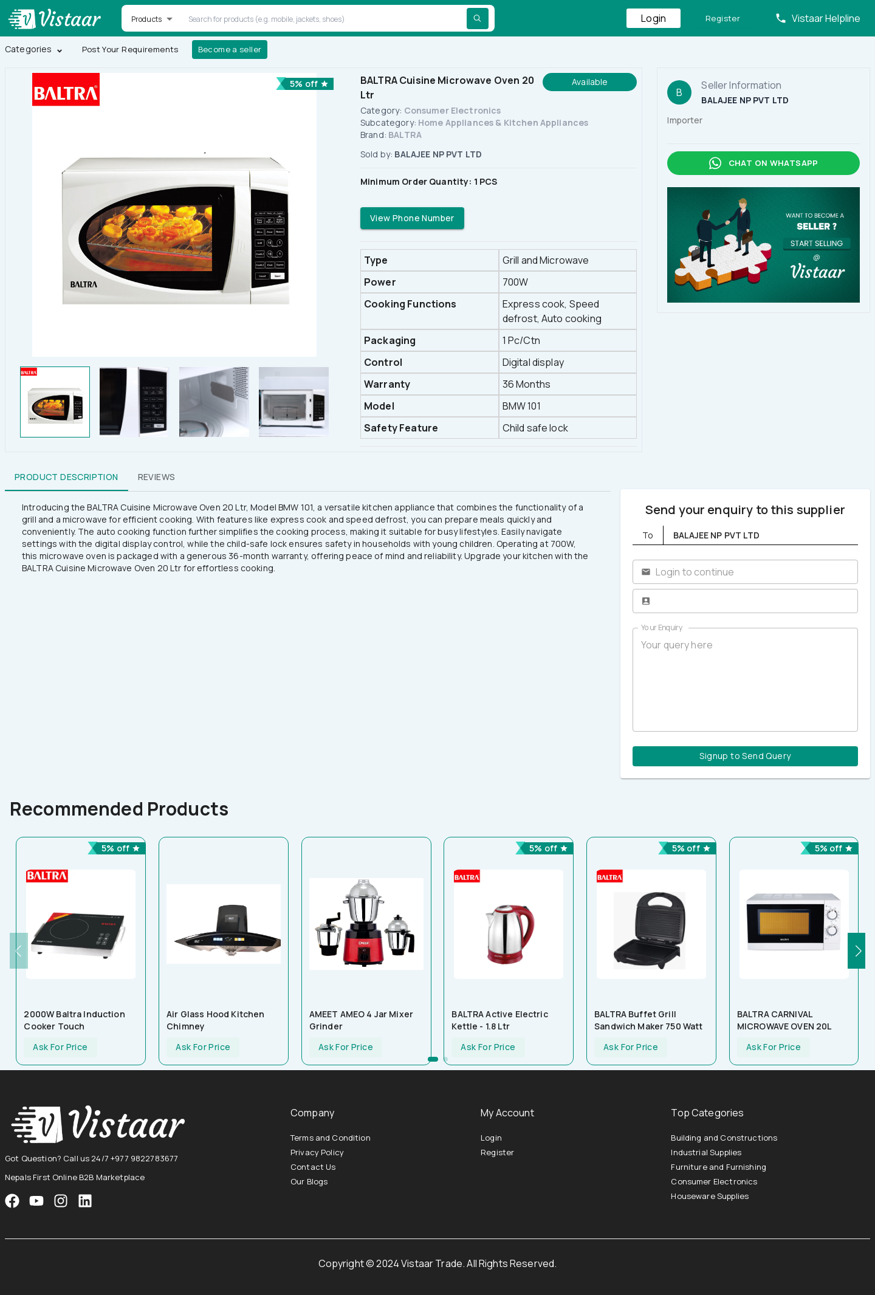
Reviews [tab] (156, 476)
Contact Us (313, 1166)
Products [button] (146, 19)
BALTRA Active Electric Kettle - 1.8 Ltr (499, 1020)
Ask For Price (60, 1047)
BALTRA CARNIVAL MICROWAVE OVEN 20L (784, 1020)
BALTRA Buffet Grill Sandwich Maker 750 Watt (648, 1020)
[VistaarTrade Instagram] (36, 1201)
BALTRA (405, 134)
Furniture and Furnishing (718, 1166)
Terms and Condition (330, 1137)
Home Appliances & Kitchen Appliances (503, 122)
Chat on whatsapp (763, 163)
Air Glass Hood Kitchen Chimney (215, 1020)
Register (723, 18)
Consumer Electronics (452, 110)
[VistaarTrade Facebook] (12, 1201)
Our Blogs (309, 1181)
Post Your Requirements (130, 49)
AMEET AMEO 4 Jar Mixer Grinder (361, 1020)
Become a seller (230, 49)
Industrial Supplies (706, 1152)
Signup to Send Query (745, 756)
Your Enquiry (661, 627)
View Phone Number (412, 218)
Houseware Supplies (710, 1195)
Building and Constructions (724, 1137)
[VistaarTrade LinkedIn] (85, 1201)
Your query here (745, 680)
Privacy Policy (317, 1152)
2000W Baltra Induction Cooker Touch (74, 1020)
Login (653, 18)
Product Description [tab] (66, 476)
